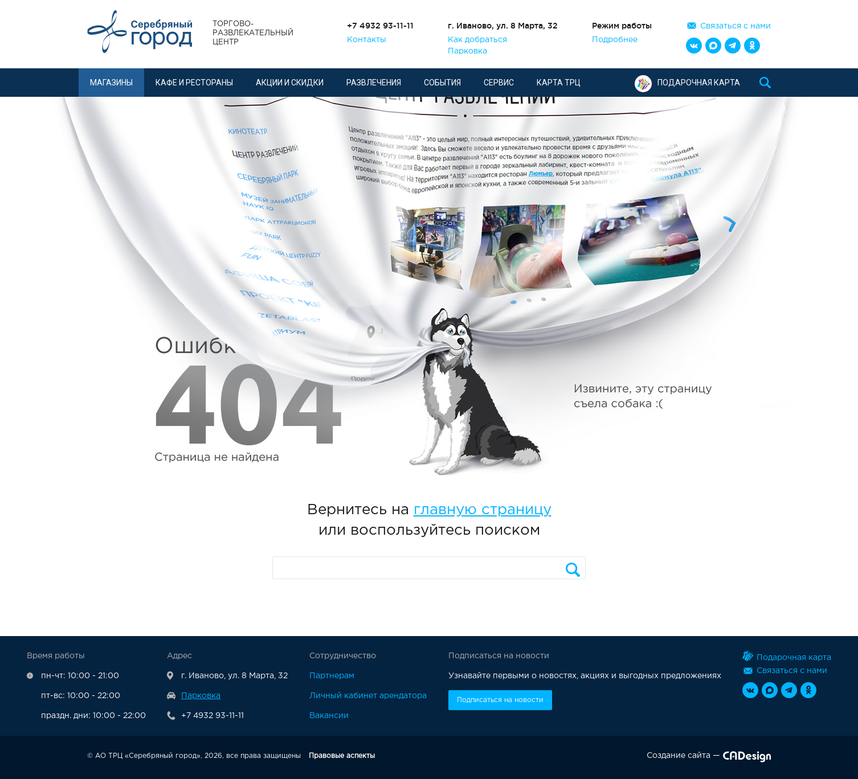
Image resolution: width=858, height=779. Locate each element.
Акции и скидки (290, 82)
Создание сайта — (709, 758)
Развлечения (373, 82)
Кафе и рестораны (194, 82)
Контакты (366, 39)
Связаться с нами (735, 26)
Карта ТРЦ (559, 82)
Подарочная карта (687, 82)
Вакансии (329, 715)
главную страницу (482, 509)
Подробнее (615, 39)
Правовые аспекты (342, 756)
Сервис (499, 82)
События (442, 82)
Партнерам (331, 676)
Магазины (111, 82)
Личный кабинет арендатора (368, 695)
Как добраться (477, 39)
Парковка (467, 51)
